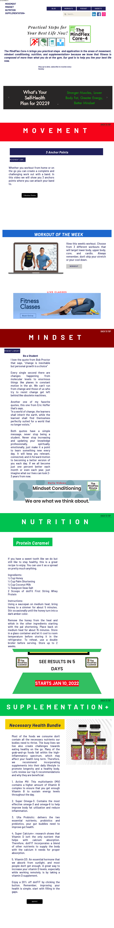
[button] (30, 195)
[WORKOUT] (74, 266)
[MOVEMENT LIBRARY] (18, 159)
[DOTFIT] (35, 901)
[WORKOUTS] (69, 9)
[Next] (107, 97)
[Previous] (9, 97)
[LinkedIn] (94, 14)
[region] (57, 306)
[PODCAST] (84, 9)
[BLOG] (54, 9)
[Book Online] (28, 316)
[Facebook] (99, 14)
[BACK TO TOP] (106, 124)
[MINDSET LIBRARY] (12, 351)
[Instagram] (104, 14)
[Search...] (76, 14)
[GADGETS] (98, 9)
